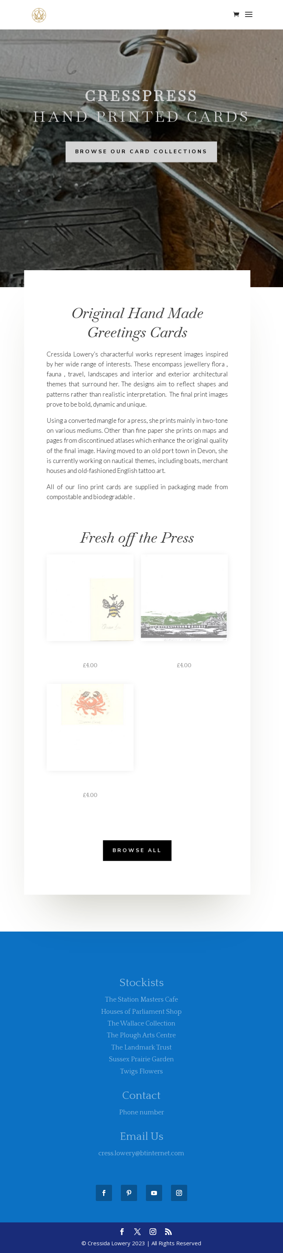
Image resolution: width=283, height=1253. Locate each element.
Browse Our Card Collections (141, 151)
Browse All (133, 849)
